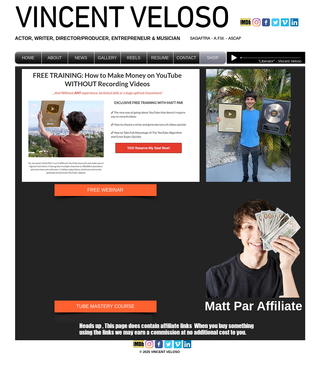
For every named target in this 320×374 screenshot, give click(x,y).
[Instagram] (256, 22)
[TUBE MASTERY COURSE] (105, 306)
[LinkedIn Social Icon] (294, 22)
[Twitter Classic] (275, 22)
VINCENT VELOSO (122, 20)
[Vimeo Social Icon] (285, 22)
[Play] (234, 58)
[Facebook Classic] (266, 22)
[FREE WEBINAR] (105, 190)
